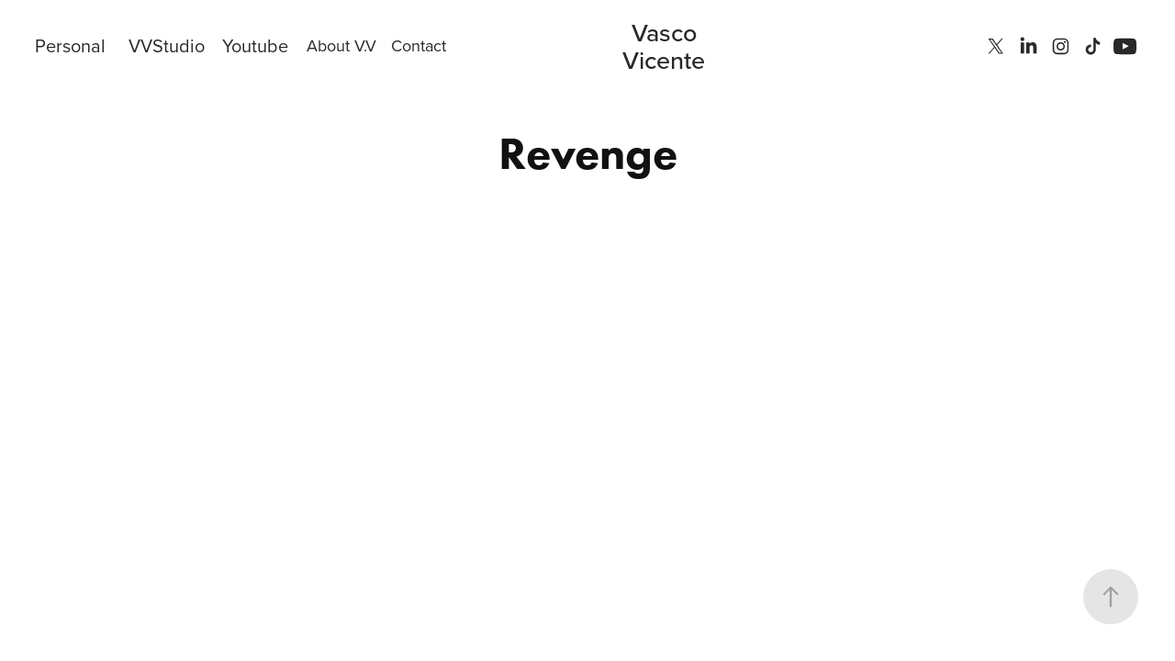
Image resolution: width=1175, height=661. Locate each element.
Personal (70, 45)
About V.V (341, 45)
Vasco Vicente (663, 46)
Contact (418, 45)
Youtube (255, 45)
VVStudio (167, 45)
